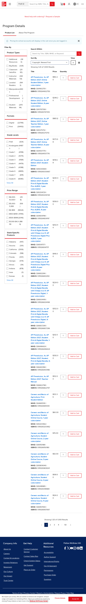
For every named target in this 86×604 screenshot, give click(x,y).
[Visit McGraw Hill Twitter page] (68, 548)
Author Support (50, 557)
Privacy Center (29, 593)
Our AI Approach (50, 566)
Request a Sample (53, 16)
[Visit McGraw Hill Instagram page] (74, 548)
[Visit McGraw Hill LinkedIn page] (81, 548)
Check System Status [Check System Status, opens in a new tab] (32, 561)
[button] (69, 4)
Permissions (48, 570)
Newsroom (8, 567)
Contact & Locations (11, 558)
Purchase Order (50, 575)
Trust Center (8, 580)
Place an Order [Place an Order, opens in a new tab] (29, 570)
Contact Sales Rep (31, 556)
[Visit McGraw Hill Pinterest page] (78, 548)
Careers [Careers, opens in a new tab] (7, 554)
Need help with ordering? (34, 16)
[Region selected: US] (76, 4)
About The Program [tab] (26, 33)
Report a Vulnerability (45, 593)
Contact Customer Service (31, 550)
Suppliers (47, 579)
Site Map (70, 593)
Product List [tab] (9, 33)
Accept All (75, 599)
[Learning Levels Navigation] (10, 4)
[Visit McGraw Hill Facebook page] (65, 548)
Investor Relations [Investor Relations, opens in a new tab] (11, 563)
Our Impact (8, 576)
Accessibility (49, 552)
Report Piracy (60, 593)
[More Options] (82, 4)
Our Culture (8, 571)
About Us (7, 549)
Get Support (28, 565)
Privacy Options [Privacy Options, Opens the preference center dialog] (60, 598)
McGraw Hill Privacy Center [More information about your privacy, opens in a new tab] (39, 601)
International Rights (51, 561)
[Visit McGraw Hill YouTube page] (71, 548)
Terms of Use (17, 593)
